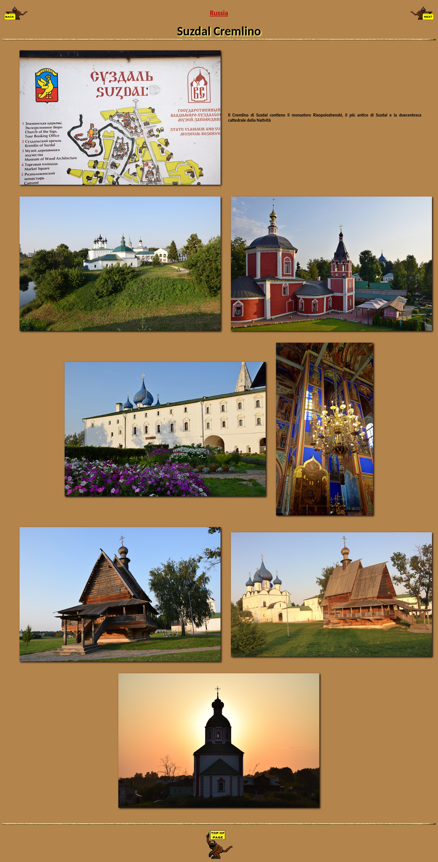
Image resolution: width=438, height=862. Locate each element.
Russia (219, 13)
